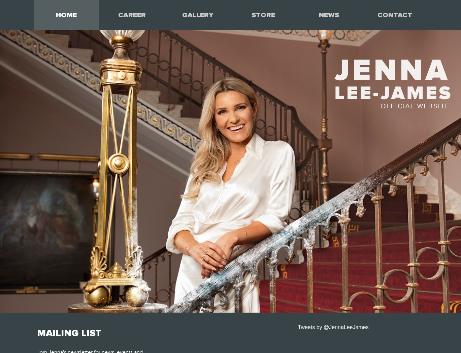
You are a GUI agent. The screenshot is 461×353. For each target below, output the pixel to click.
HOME (66, 15)
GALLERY (197, 15)
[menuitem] (66, 15)
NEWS (329, 15)
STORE (263, 15)
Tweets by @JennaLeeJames (333, 327)
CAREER (132, 15)
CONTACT (394, 15)
